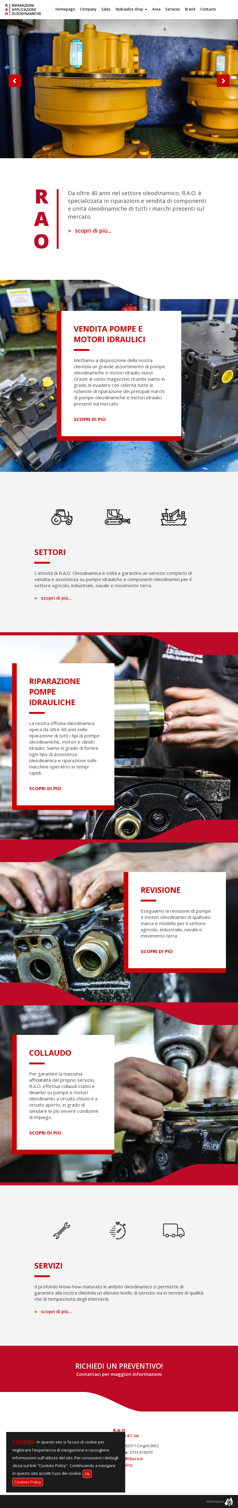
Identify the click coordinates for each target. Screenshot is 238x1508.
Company (88, 9)
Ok (87, 1474)
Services (172, 9)
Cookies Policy (27, 1482)
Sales (106, 9)
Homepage (65, 9)
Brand (190, 9)
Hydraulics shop (131, 9)
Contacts (208, 9)
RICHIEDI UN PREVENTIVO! (119, 1369)
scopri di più (90, 419)
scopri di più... (89, 231)
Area (156, 9)
